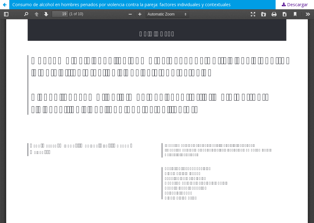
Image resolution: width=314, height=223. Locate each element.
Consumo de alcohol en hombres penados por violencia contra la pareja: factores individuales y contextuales (121, 4)
